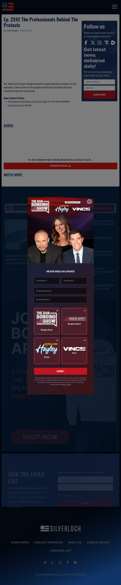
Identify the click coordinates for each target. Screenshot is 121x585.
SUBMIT (61, 371)
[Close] (89, 201)
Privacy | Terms (66, 384)
